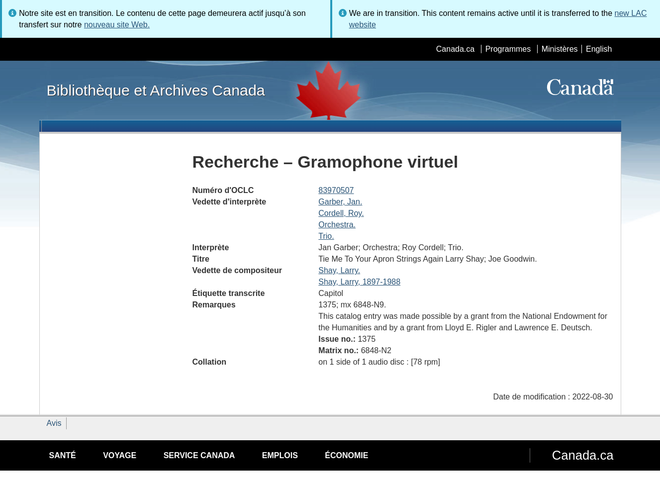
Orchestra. (337, 224)
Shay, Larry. (339, 270)
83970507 (336, 190)
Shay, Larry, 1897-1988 (359, 282)
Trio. (326, 236)
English (599, 49)
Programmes (508, 49)
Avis (54, 423)
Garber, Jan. (340, 201)
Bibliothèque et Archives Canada (156, 90)
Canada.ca (455, 49)
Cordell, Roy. (341, 213)
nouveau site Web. (117, 24)
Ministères (560, 49)
